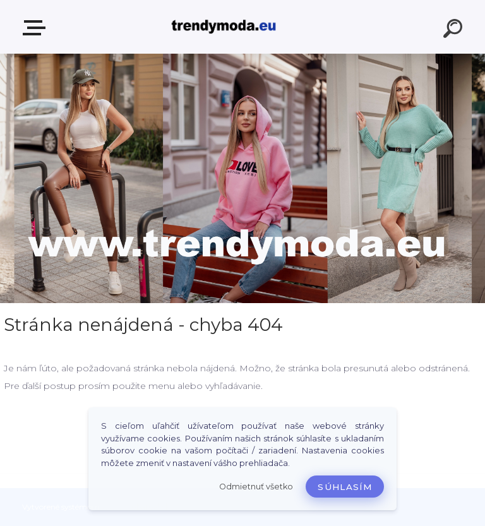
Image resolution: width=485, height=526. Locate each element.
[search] (454, 30)
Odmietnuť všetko (256, 486)
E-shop (36, 27)
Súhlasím (345, 487)
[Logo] (224, 27)
